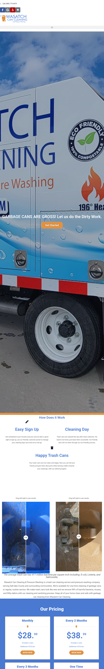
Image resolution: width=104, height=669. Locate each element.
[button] (52, 27)
